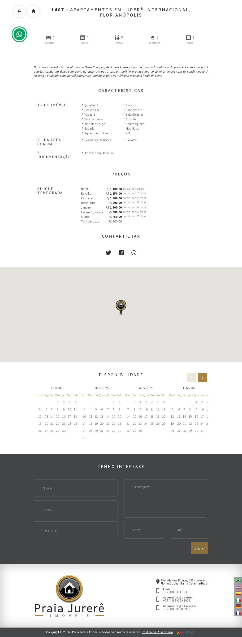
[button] (108, 253)
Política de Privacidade (157, 632)
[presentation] (202, 377)
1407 (58, 10)
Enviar (199, 548)
